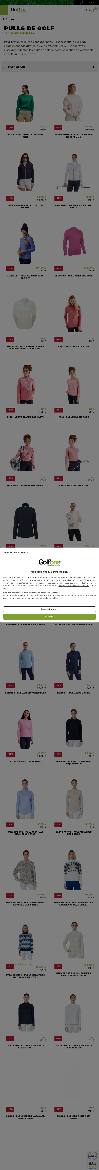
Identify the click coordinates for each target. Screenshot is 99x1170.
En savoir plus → (49, 609)
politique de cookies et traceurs (73, 586)
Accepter (49, 617)
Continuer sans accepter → (16, 552)
